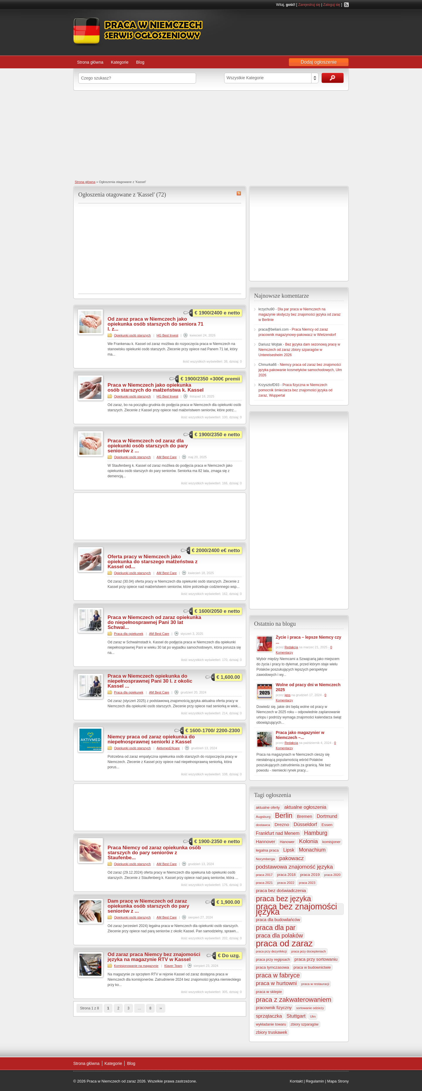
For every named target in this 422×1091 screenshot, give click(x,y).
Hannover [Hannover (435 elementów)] (265, 841)
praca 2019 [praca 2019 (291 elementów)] (310, 874)
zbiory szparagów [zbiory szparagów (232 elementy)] (305, 1024)
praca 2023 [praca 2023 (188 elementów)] (307, 882)
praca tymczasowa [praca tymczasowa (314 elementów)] (272, 967)
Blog (140, 62)
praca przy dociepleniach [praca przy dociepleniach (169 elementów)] (308, 951)
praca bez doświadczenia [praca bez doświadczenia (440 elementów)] (281, 890)
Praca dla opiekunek (128, 633)
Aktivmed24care (168, 748)
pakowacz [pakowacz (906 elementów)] (291, 858)
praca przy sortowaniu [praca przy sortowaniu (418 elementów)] (316, 959)
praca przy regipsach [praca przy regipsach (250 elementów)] (273, 960)
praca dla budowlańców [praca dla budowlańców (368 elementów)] (278, 919)
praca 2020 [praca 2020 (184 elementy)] (332, 875)
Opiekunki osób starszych (132, 335)
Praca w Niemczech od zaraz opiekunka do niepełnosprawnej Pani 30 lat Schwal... (154, 622)
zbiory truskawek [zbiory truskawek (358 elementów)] (271, 1032)
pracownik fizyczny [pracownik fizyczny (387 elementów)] (274, 1007)
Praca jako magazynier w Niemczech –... (300, 735)
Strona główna (90, 62)
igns (287, 695)
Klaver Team (173, 965)
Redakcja (291, 647)
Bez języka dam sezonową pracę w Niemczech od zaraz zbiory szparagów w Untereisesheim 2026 (299, 349)
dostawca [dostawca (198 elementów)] (263, 825)
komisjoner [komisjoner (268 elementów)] (331, 842)
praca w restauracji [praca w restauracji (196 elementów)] (315, 984)
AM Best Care (166, 457)
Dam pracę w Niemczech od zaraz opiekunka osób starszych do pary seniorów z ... (148, 906)
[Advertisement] (211, 135)
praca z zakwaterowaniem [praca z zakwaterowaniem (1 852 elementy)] (293, 1000)
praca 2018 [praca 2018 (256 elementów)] (286, 875)
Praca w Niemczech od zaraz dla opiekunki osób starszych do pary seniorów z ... (148, 446)
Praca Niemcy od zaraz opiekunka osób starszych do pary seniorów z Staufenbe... (154, 852)
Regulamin (315, 1081)
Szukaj (332, 78)
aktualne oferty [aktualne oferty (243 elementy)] (268, 808)
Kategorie (120, 62)
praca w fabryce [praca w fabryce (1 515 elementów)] (278, 975)
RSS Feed (346, 4)
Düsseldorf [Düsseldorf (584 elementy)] (305, 824)
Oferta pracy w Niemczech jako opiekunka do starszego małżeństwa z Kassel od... (153, 561)
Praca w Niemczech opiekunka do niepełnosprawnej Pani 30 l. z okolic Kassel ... (150, 681)
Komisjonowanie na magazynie (136, 965)
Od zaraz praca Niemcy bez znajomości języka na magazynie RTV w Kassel (154, 957)
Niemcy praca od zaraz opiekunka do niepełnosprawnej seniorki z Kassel (151, 739)
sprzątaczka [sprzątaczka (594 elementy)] (269, 1016)
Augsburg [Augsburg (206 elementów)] (263, 816)
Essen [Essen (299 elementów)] (326, 825)
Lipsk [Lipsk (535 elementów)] (288, 849)
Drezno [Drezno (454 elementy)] (282, 824)
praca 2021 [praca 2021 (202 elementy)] (264, 882)
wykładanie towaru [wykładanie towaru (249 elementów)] (271, 1024)
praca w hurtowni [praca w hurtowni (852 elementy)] (276, 983)
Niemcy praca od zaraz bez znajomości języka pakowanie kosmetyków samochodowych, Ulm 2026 (300, 370)
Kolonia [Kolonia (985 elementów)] (308, 841)
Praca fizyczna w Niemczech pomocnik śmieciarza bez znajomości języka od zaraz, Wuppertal (295, 390)
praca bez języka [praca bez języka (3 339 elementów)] (283, 898)
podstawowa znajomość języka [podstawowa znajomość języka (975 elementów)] (294, 867)
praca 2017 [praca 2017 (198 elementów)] (264, 875)
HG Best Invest (167, 335)
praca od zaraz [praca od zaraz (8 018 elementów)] (284, 943)
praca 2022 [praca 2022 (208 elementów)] (285, 882)
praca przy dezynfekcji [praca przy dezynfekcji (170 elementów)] (271, 951)
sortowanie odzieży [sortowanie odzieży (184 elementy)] (310, 1008)
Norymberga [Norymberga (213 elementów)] (265, 859)
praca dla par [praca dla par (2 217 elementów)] (275, 927)
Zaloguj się (331, 5)
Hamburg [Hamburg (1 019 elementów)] (315, 833)
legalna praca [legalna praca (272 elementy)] (267, 850)
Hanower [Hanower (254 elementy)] (287, 842)
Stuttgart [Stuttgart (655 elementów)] (295, 1016)
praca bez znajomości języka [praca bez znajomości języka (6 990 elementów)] (296, 909)
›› (160, 1008)
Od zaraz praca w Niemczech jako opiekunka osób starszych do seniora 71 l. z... (155, 324)
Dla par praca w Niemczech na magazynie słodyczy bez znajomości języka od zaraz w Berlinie (299, 314)
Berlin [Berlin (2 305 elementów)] (283, 815)
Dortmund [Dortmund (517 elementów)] (327, 816)
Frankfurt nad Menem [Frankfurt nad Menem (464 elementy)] (278, 833)
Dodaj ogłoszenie (319, 62)
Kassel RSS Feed (238, 193)
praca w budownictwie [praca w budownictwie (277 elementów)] (312, 967)
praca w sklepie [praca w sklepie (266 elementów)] (269, 991)
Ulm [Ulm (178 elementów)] (313, 1016)
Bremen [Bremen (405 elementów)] (304, 816)
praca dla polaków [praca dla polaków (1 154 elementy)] (279, 935)
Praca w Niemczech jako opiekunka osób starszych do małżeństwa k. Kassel (156, 387)
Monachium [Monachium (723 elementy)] (312, 850)
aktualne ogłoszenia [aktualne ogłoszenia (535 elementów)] (305, 807)
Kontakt (296, 1081)
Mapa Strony (338, 1081)
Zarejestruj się (309, 5)
